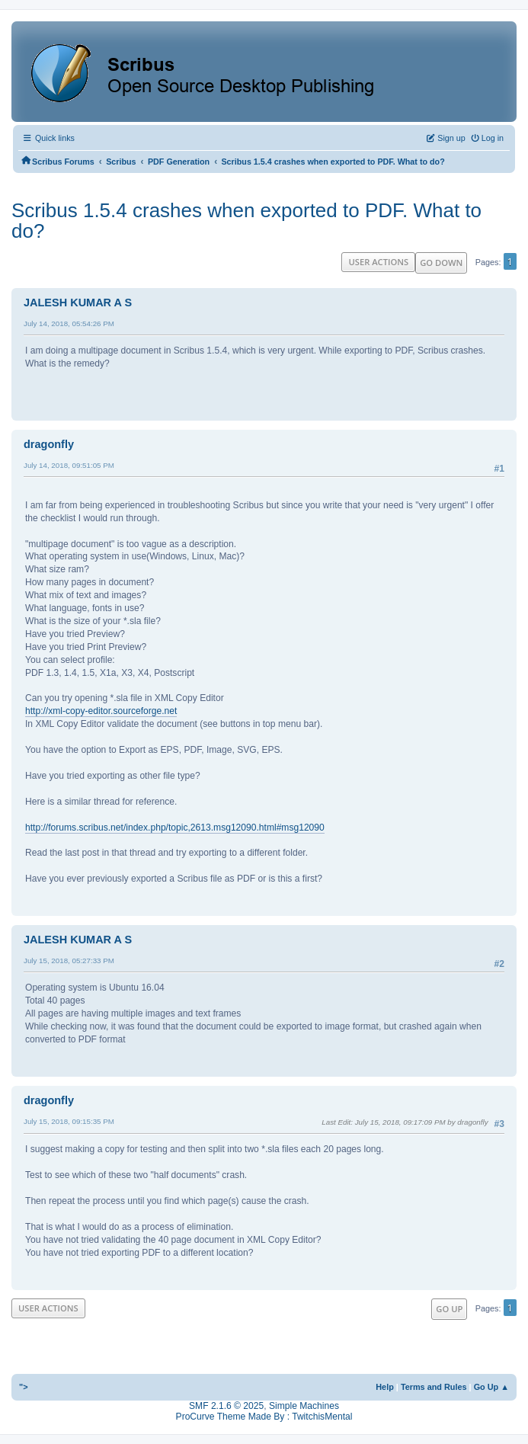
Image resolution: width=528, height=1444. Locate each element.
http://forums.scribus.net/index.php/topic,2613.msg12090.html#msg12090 (175, 827)
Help (385, 1386)
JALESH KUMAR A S (78, 302)
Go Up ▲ (491, 1386)
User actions (378, 261)
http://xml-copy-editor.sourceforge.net (101, 711)
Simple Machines (304, 1406)
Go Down (441, 262)
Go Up (449, 1308)
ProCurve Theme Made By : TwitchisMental (264, 1416)
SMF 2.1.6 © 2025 (226, 1406)
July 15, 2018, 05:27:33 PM (69, 960)
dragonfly (49, 444)
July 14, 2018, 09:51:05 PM (69, 465)
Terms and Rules (434, 1386)
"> (23, 1386)
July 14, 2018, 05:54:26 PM (69, 323)
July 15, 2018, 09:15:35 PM (69, 1121)
